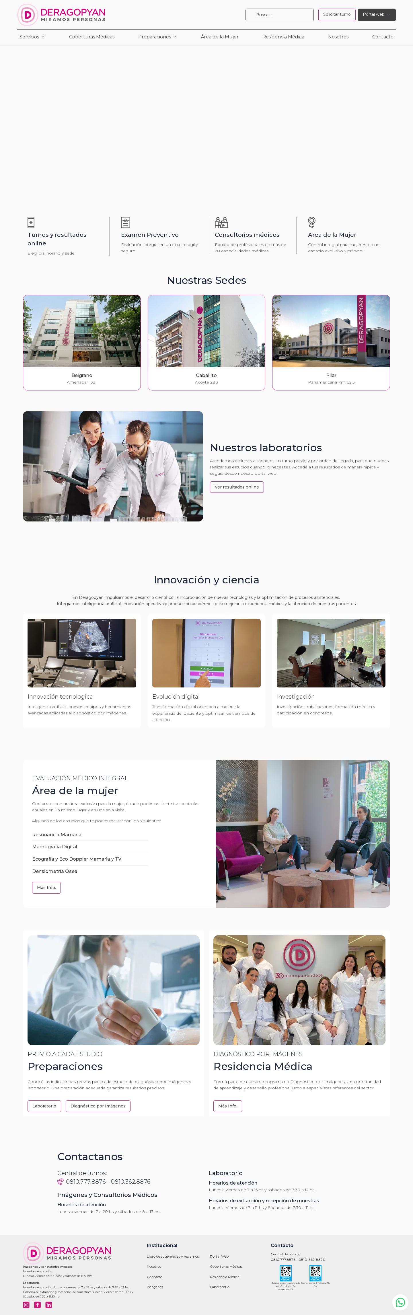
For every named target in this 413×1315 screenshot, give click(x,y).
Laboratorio (44, 1106)
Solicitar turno (337, 14)
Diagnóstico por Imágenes (98, 1106)
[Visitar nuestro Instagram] (26, 1304)
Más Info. (46, 887)
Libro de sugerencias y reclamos (173, 1256)
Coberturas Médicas (91, 37)
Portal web (374, 14)
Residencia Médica (283, 37)
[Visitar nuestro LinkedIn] (48, 1304)
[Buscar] (280, 15)
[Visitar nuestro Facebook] (37, 1304)
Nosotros (338, 37)
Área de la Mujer (220, 37)
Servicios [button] (29, 37)
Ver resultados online (237, 487)
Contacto (382, 37)
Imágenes (155, 1287)
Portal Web (219, 1256)
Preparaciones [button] (154, 37)
